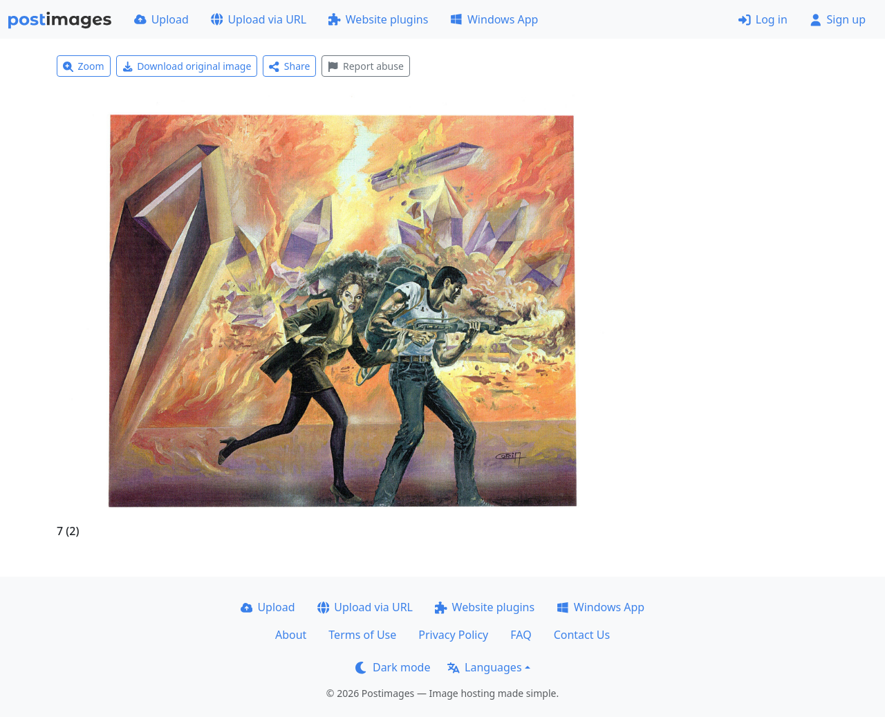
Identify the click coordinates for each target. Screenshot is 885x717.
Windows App (494, 19)
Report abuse (365, 66)
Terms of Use (362, 634)
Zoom (83, 66)
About (290, 634)
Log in (763, 19)
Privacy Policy (453, 634)
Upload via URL (258, 19)
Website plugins (378, 19)
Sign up (838, 19)
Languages (484, 667)
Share (289, 66)
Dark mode (392, 667)
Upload (161, 19)
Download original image (187, 66)
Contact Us (582, 634)
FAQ (520, 634)
